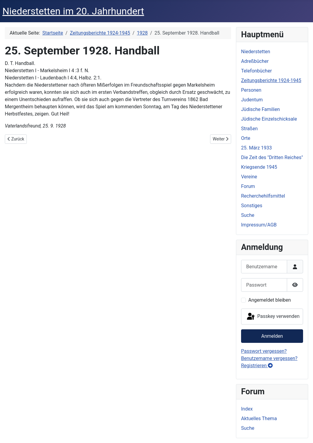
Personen (251, 90)
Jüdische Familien (260, 109)
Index (247, 409)
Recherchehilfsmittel (263, 196)
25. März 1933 (256, 148)
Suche (247, 215)
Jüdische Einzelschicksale (269, 119)
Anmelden (272, 336)
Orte (245, 138)
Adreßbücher (255, 61)
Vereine (249, 177)
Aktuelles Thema (259, 418)
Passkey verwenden (272, 316)
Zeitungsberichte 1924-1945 (271, 80)
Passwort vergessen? (264, 351)
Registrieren (257, 365)
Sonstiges (251, 205)
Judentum (252, 100)
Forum (248, 186)
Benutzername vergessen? (269, 358)
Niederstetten (255, 51)
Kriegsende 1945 (259, 167)
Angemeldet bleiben (269, 300)
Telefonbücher (256, 71)
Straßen (249, 128)
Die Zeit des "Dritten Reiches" (272, 157)
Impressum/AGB (259, 225)
